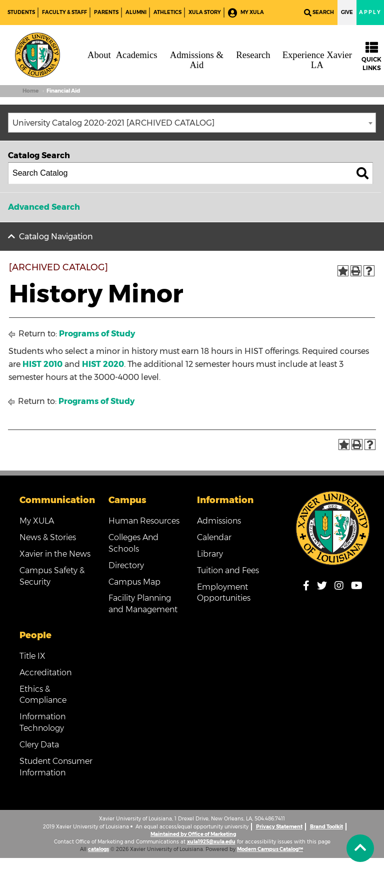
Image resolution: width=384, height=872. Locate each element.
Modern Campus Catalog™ (270, 849)
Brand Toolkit (326, 826)
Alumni (136, 12)
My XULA (246, 13)
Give (347, 12)
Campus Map (134, 582)
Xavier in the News (55, 554)
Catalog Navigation (56, 236)
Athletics (168, 12)
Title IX (33, 656)
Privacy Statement (279, 826)
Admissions (219, 521)
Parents (106, 12)
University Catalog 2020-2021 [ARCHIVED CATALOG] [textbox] (113, 123)
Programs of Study (97, 333)
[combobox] (192, 123)
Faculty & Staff (64, 12)
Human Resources (144, 521)
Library (210, 554)
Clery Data (39, 744)
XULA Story (204, 12)
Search (319, 13)
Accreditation (46, 672)
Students (21, 12)
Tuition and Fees (228, 570)
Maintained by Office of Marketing (193, 834)
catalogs (98, 849)
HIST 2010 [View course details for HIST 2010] (42, 364)
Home (30, 91)
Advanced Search (44, 207)
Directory (126, 565)
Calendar (214, 537)
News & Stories (48, 537)
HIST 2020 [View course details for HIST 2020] (103, 364)
